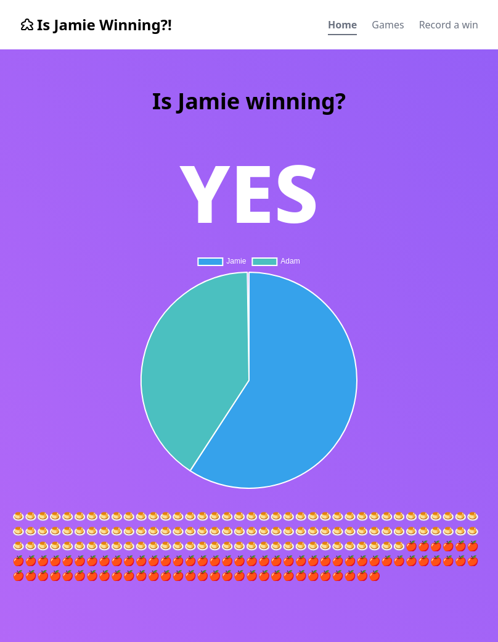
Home (342, 24)
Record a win (448, 24)
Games (388, 24)
